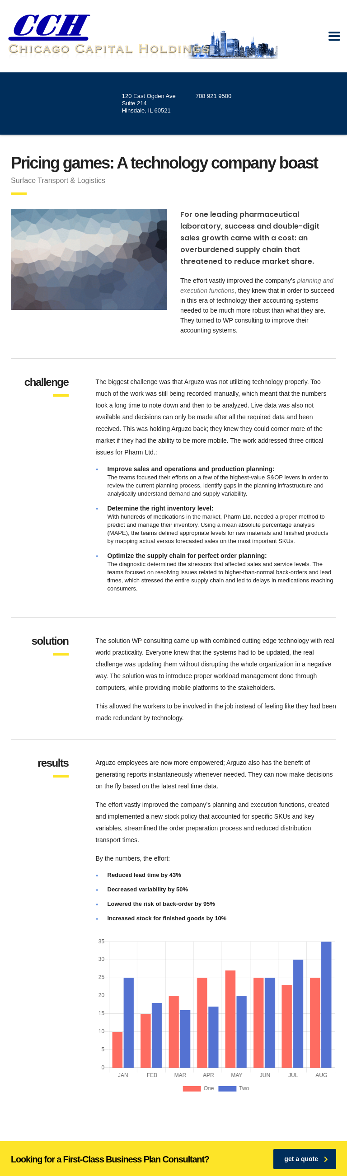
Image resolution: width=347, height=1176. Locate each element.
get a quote (306, 1158)
